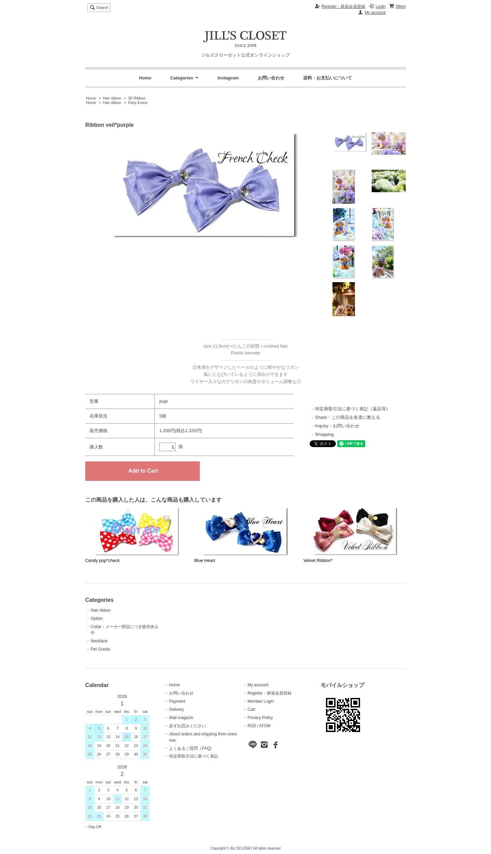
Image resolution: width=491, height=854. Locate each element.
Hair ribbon (112, 98)
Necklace (99, 641)
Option (97, 618)
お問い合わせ (271, 77)
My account (374, 12)
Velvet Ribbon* (317, 560)
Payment (177, 701)
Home (145, 77)
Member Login (261, 701)
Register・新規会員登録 (344, 6)
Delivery (176, 709)
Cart (251, 709)
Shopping (324, 434)
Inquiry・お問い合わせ (337, 425)
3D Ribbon (137, 98)
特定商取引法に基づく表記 (193, 756)
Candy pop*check (102, 560)
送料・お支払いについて (327, 77)
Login (380, 6)
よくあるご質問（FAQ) (190, 748)
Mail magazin (181, 717)
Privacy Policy (260, 717)
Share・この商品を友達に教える (347, 417)
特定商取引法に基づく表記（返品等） (352, 408)
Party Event (137, 103)
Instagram (228, 77)
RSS (252, 725)
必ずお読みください (187, 725)
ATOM (265, 725)
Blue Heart (204, 560)
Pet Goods (100, 649)
